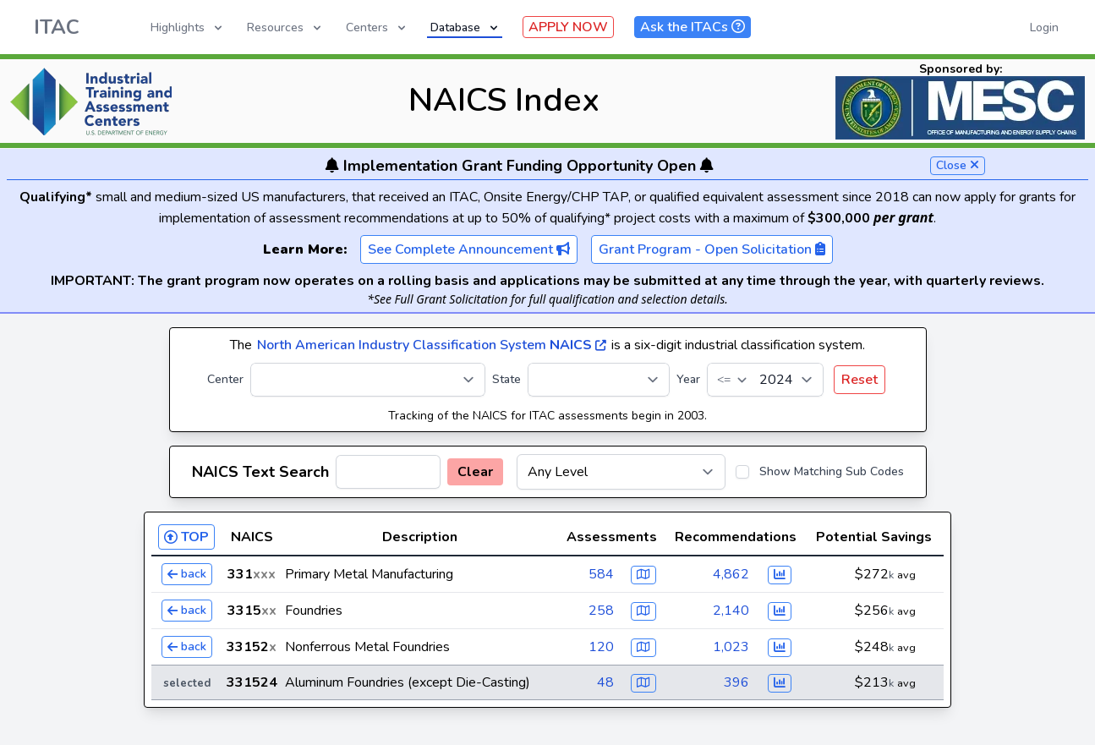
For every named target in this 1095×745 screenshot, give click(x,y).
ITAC (56, 27)
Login (1044, 27)
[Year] (765, 380)
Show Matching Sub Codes (831, 471)
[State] (599, 380)
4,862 (731, 574)
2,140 (731, 610)
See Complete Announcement (469, 249)
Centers (377, 27)
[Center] (367, 380)
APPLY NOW (568, 27)
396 (736, 682)
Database (465, 27)
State (506, 379)
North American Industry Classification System (431, 345)
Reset (859, 379)
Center (225, 379)
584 (601, 574)
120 (601, 647)
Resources (285, 27)
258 (601, 610)
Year (688, 379)
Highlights (188, 27)
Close (957, 165)
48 (605, 682)
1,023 (731, 647)
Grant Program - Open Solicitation (712, 249)
